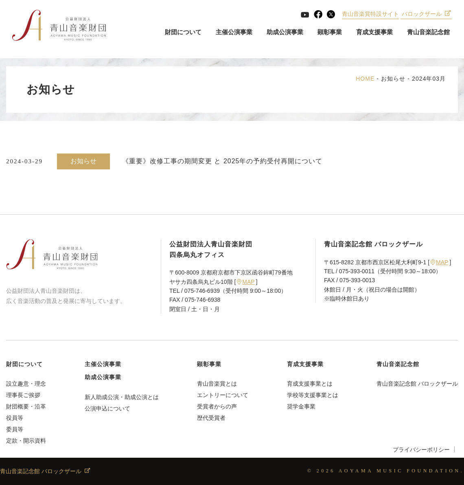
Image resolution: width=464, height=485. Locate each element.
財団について (183, 32)
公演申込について (107, 408)
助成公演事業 (285, 32)
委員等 (14, 429)
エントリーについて (222, 395)
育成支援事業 (374, 32)
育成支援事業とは (310, 383)
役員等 (14, 418)
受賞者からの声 (217, 406)
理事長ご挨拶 (23, 395)
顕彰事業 (329, 32)
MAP (245, 282)
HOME (365, 78)
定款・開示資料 (26, 440)
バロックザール (426, 14)
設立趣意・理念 (26, 383)
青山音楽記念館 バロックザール (417, 383)
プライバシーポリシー (421, 449)
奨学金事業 (301, 406)
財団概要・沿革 (26, 406)
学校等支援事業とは (312, 395)
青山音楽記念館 (428, 32)
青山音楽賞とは (217, 383)
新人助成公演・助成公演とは (122, 397)
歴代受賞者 (211, 418)
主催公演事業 (234, 32)
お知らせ (393, 78)
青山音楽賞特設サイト (370, 14)
